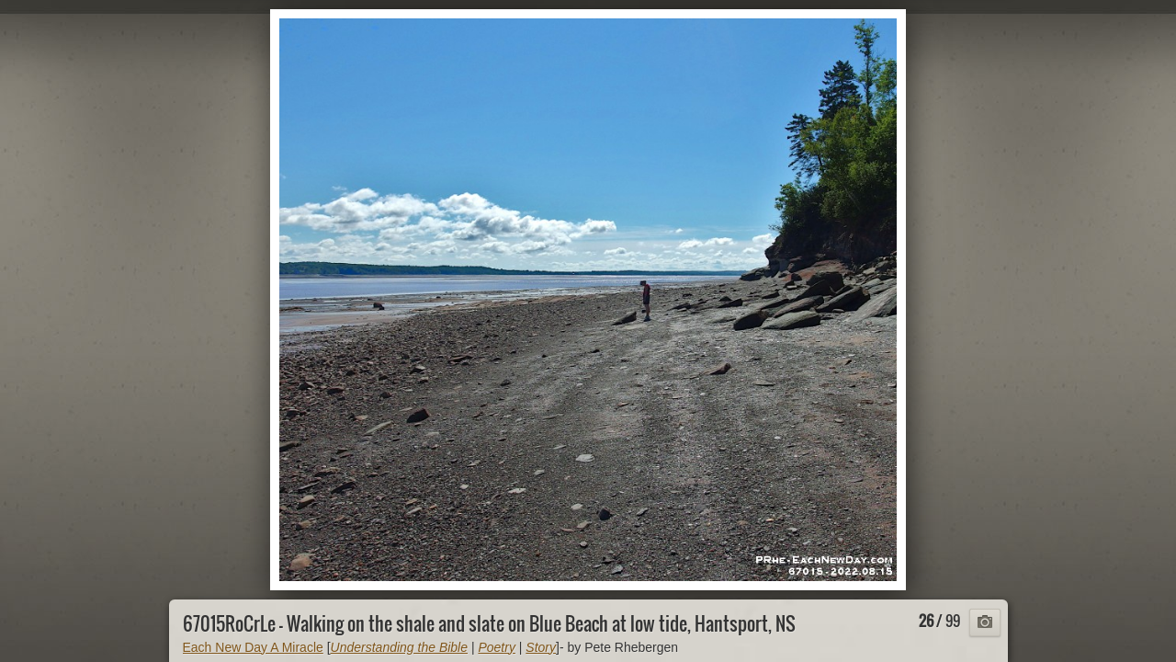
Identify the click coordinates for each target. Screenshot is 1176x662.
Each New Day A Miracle (253, 647)
